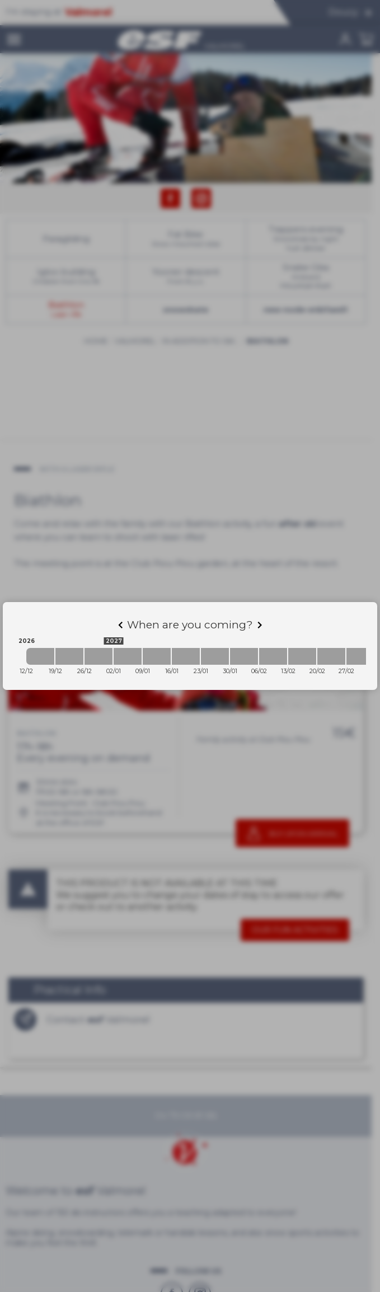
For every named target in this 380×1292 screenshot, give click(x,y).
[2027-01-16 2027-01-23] (186, 656)
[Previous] (120, 625)
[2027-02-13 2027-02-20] (302, 656)
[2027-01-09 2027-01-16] (157, 656)
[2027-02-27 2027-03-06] (360, 656)
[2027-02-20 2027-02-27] (331, 656)
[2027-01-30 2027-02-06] (244, 656)
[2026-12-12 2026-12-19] (40, 656)
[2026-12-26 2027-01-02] (98, 656)
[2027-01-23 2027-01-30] (215, 656)
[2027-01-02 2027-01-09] (128, 656)
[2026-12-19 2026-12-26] (69, 656)
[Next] (259, 625)
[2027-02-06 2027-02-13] (273, 656)
